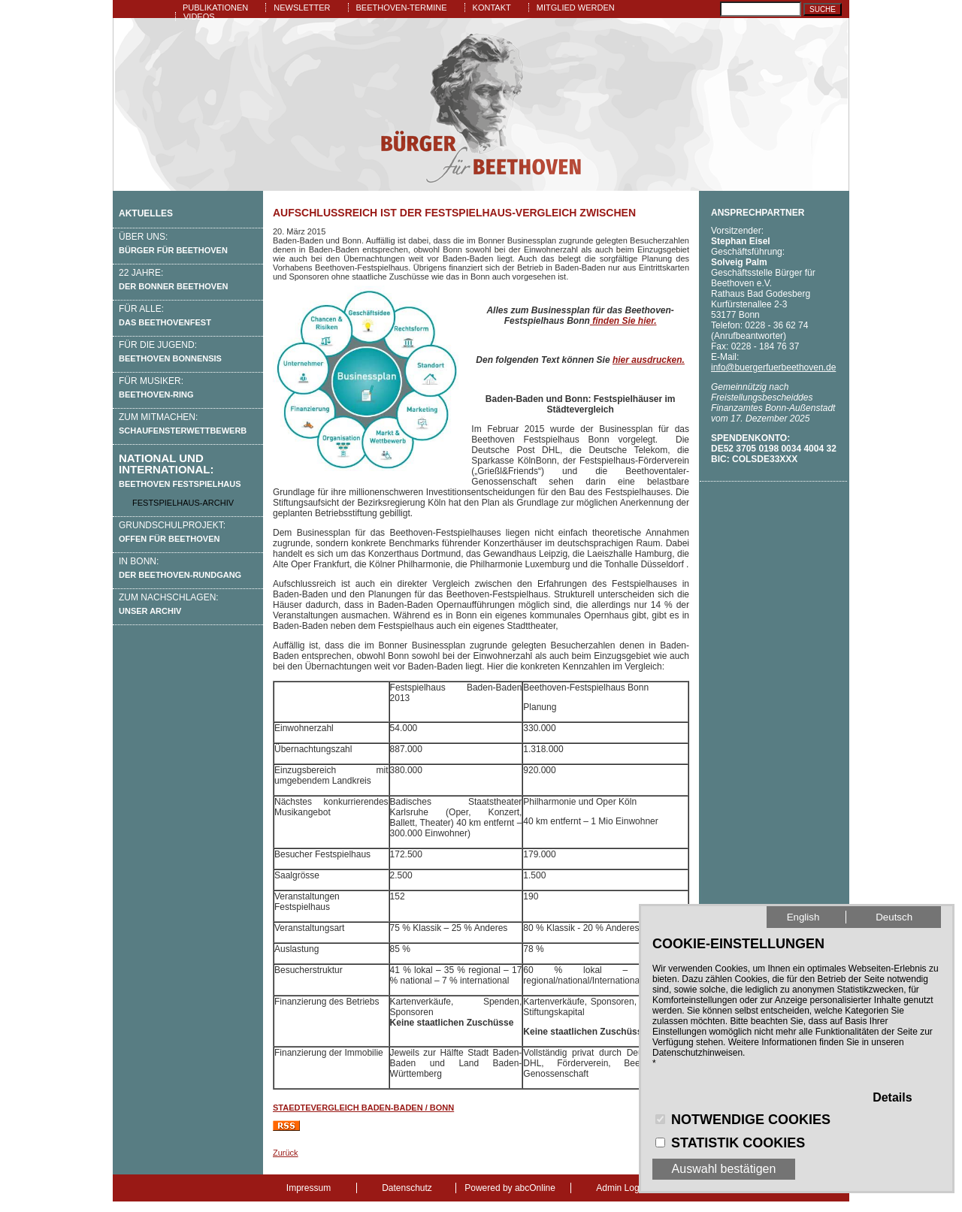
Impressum (308, 1188)
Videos (199, 16)
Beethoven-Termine (401, 7)
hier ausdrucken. (649, 360)
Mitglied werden (576, 7)
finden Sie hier (622, 321)
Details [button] (892, 1097)
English (803, 917)
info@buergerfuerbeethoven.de (773, 367)
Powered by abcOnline (509, 1188)
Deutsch (894, 917)
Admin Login (621, 1188)
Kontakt (492, 7)
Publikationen (215, 7)
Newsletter (302, 7)
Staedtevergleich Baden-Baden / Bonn (363, 1107)
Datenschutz (407, 1188)
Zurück (285, 1152)
